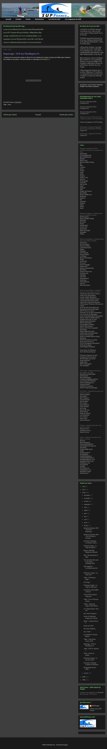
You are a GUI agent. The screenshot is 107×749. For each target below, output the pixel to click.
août (85, 507)
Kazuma (82, 179)
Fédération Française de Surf (88, 355)
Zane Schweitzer (85, 420)
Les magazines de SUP (73, 19)
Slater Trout (83, 418)
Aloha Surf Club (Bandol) (88, 295)
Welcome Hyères (85, 285)
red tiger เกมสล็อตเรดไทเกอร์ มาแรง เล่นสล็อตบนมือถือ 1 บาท (22, 36)
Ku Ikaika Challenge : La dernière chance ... (91, 542)
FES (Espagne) (84, 365)
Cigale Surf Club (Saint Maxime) (90, 302)
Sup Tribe (83, 276)
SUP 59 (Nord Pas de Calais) (88, 340)
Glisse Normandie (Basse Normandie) (91, 316)
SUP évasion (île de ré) (87, 341)
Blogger (65, 745)
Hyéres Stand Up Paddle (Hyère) (90, 317)
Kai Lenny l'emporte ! (90, 613)
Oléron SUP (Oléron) (86, 326)
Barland (82, 159)
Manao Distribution (86, 258)
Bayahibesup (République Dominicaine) (87, 375)
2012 (84, 486)
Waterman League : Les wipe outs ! (91, 574)
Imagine (82, 176)
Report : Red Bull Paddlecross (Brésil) (90, 551)
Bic (81, 164)
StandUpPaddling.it (86, 456)
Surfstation (83, 280)
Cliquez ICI (83, 130)
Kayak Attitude (84, 254)
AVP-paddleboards (85, 155)
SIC (81, 200)
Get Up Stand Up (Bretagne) (88, 314)
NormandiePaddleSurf (86, 444)
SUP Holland (84, 464)
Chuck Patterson (85, 400)
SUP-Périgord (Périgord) (87, 347)
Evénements (39, 19)
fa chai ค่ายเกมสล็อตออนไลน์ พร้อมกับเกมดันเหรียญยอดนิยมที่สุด (23, 29)
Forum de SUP (84, 429)
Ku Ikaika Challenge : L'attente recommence (91, 663)
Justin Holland (84, 406)
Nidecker (82, 188)
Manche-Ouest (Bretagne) (88, 321)
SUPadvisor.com (85, 463)
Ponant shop (83, 266)
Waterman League (85, 471)
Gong (81, 172)
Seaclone (82, 198)
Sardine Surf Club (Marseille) (89, 333)
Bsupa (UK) (83, 362)
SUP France (95, 706)
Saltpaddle (83, 232)
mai (85, 516)
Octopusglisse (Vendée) (87, 324)
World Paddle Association (87, 358)
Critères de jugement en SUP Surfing (91, 122)
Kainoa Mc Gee (84, 410)
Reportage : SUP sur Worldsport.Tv (21, 53)
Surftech (82, 203)
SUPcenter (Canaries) (86, 386)
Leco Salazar (84, 417)
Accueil (8, 19)
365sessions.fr (84, 473)
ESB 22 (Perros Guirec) (87, 311)
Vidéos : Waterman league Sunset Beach (91, 605)
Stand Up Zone (84, 432)
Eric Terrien (83, 403)
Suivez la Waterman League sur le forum (90, 617)
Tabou (82, 205)
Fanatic (82, 171)
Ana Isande (83, 396)
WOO (81, 208)
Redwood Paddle (85, 230)
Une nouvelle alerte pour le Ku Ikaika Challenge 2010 (91, 561)
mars (85, 522)
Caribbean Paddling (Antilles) (89, 379)
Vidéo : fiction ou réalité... (89, 654)
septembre (87, 504)
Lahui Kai (83, 182)
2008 (84, 680)
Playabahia (83, 447)
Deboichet (83, 220)
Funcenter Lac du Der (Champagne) (91, 312)
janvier (86, 673)
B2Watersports (84, 217)
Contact (18, 19)
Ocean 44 (83, 263)
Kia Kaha (83, 222)
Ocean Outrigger (85, 265)
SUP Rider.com (84, 468)
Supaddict (83, 275)
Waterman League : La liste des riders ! (90, 659)
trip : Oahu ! (87, 631)
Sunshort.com (84, 273)
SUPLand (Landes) (85, 345)
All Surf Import (84, 244)
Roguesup (83, 196)
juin (85, 513)
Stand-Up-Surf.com (86, 271)
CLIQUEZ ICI (84, 103)
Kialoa (82, 223)
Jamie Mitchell (84, 405)
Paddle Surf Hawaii (86, 191)
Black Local (83, 160)
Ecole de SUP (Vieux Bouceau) (89, 307)
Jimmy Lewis (84, 177)
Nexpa (82, 259)
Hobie (82, 174)
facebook (100, 692)
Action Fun (83, 242)
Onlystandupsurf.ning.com (88, 446)
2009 (84, 677)
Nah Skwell (83, 184)
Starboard (83, 201)
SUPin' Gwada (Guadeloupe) (88, 388)
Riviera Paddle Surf (86, 194)
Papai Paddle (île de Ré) (87, 331)
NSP (81, 189)
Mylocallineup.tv (85, 442)
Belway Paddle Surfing (87, 162)
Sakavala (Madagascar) (87, 382)
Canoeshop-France (85, 247)
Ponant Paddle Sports (86, 449)
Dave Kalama (84, 401)
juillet (86, 510)
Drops (82, 169)
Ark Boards (83, 153)
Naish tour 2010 (88, 626)
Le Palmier (83, 256)
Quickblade (83, 229)
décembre (87, 495)
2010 (84, 492)
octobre (86, 501)
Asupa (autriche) (85, 360)
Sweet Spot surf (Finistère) (88, 350)
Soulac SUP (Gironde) (86, 335)
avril (85, 519)
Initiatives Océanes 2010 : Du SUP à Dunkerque (91, 530)
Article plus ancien (66, 115)
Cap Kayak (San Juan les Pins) (89, 300)
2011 (84, 489)
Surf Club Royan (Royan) (87, 352)
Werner (82, 234)
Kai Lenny (83, 408)
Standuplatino (84, 454)
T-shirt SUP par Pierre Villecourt (90, 595)
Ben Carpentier (84, 398)
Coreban (82, 167)
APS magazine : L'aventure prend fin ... (90, 568)
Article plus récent (10, 115)
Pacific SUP (83, 227)
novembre (87, 498)
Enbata (82, 249)
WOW (82, 206)
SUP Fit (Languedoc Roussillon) (90, 343)
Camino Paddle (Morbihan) (88, 297)
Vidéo (9, 104)
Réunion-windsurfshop (87, 268)
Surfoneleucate (84, 278)
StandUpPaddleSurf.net (87, 458)
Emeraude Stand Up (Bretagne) (89, 309)
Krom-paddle (84, 181)
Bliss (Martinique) (85, 377)
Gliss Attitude (84, 253)
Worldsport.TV (45, 59)
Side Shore (83, 270)
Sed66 (82, 451)
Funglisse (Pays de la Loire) (88, 319)
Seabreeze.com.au (85, 430)
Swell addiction (84, 282)
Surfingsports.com (85, 470)
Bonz (81, 165)
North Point (83, 261)
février (86, 525)
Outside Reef (84, 225)
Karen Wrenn (84, 411)
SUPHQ (82, 466)
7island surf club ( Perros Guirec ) (90, 294)
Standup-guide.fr (85, 452)
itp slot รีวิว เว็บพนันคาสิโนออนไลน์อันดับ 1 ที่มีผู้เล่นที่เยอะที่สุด (22, 32)
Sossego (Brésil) (85, 384)
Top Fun (82, 283)
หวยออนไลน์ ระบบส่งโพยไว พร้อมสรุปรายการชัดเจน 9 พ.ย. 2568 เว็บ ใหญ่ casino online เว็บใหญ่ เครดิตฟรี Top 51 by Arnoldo (91, 32)
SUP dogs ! (87, 582)
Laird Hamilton (84, 415)
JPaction (82, 441)
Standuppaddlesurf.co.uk (87, 459)
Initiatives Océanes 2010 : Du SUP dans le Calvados (91, 536)
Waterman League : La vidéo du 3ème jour (90, 586)
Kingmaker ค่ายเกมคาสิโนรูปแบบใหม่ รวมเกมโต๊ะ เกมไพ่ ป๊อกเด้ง (23, 39)
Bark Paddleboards (85, 157)
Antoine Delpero (85, 394)
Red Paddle (83, 193)
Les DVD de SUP (54, 19)
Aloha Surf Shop (85, 246)
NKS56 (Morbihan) (86, 323)
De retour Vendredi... (90, 628)
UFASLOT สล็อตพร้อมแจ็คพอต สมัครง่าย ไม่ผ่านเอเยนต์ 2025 (22, 42)
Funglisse (83, 251)
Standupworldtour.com (87, 461)
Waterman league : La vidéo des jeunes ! (90, 546)
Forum (28, 19)
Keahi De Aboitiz (85, 413)
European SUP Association (88, 357)
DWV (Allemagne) (85, 364)
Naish (81, 186)
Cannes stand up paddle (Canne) (89, 299)
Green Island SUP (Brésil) (88, 381)
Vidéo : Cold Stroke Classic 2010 (90, 640)
